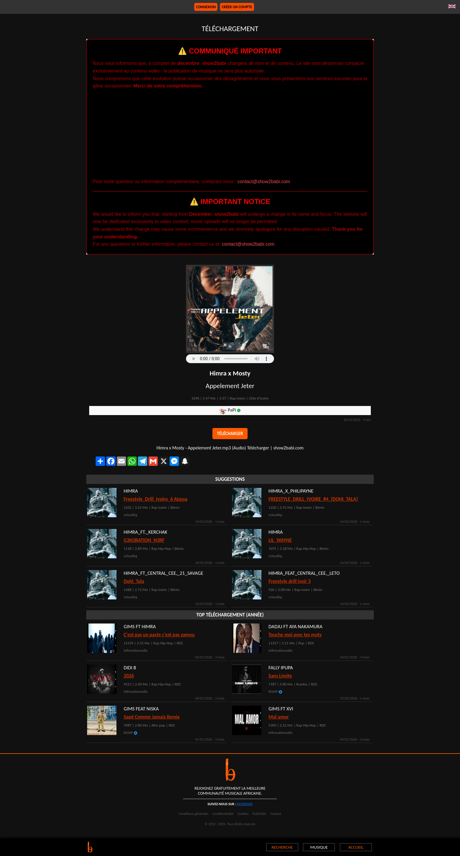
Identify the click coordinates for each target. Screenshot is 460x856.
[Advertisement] (230, 134)
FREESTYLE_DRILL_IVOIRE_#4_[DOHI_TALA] (313, 499)
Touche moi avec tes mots (295, 635)
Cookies (243, 814)
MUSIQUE (319, 847)
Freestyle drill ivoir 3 (289, 581)
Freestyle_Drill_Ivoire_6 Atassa (155, 499)
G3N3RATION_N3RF (144, 540)
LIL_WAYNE (280, 540)
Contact (275, 814)
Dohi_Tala (134, 581)
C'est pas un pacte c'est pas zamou (159, 635)
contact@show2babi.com (264, 181)
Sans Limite (280, 676)
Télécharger (230, 433)
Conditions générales (194, 814)
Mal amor (278, 717)
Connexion (206, 7)
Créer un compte (237, 7)
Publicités (259, 814)
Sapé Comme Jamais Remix (152, 717)
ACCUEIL (355, 847)
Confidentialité (223, 814)
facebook (245, 804)
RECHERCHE (282, 847)
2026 (129, 676)
